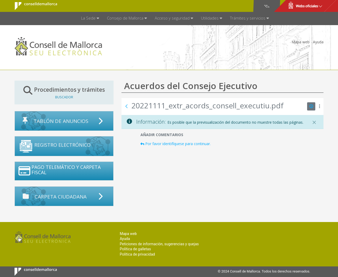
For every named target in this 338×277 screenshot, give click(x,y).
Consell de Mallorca (32, 6)
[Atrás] (126, 106)
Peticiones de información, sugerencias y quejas (159, 244)
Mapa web (300, 41)
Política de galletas (135, 249)
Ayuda (318, 41)
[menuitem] (90, 18)
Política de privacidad (137, 254)
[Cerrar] (314, 122)
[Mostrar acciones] (319, 106)
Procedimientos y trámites (64, 92)
